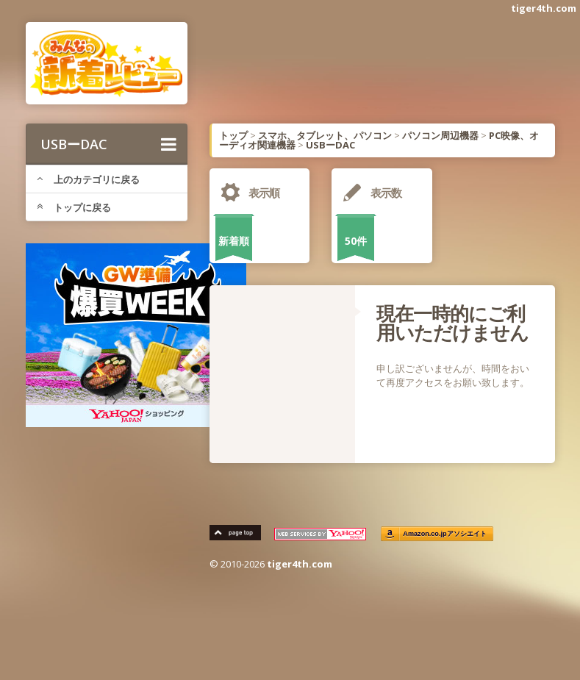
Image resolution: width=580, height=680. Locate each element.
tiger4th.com (543, 8)
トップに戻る (74, 207)
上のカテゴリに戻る (88, 179)
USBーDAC (108, 144)
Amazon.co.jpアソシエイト (445, 534)
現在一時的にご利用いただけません (452, 323)
